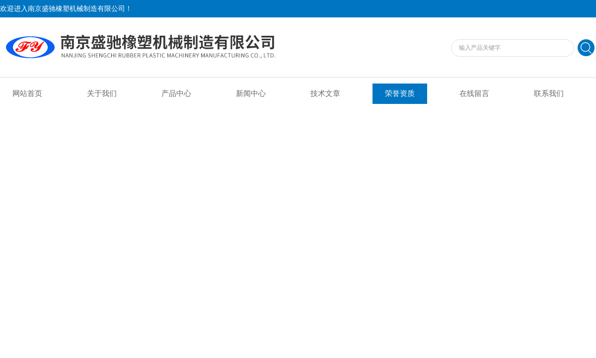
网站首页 (27, 93)
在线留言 (474, 93)
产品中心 (176, 93)
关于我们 (102, 93)
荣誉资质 (400, 93)
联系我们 (549, 93)
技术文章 (325, 93)
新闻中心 (251, 93)
